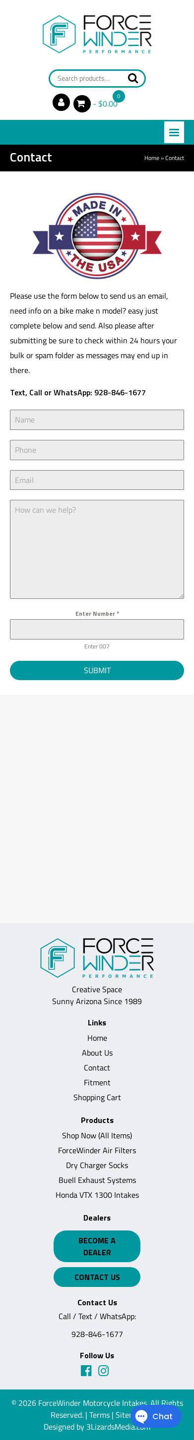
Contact (97, 1067)
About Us (97, 1053)
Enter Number (97, 613)
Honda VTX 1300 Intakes (97, 1195)
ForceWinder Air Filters (97, 1150)
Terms (99, 1415)
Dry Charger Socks (97, 1165)
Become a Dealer (97, 1246)
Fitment (97, 1082)
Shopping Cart (97, 1097)
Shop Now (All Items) (97, 1135)
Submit (97, 670)
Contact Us (97, 1277)
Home (151, 157)
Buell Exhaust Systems (97, 1180)
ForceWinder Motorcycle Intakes (92, 1403)
